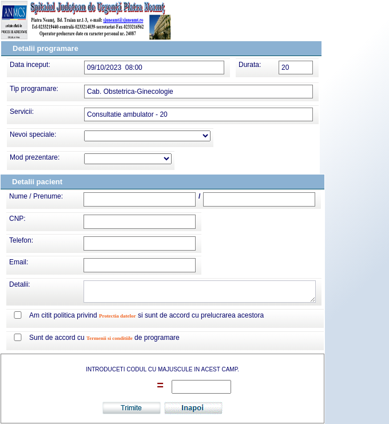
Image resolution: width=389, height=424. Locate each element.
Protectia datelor (117, 316)
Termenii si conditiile (109, 338)
